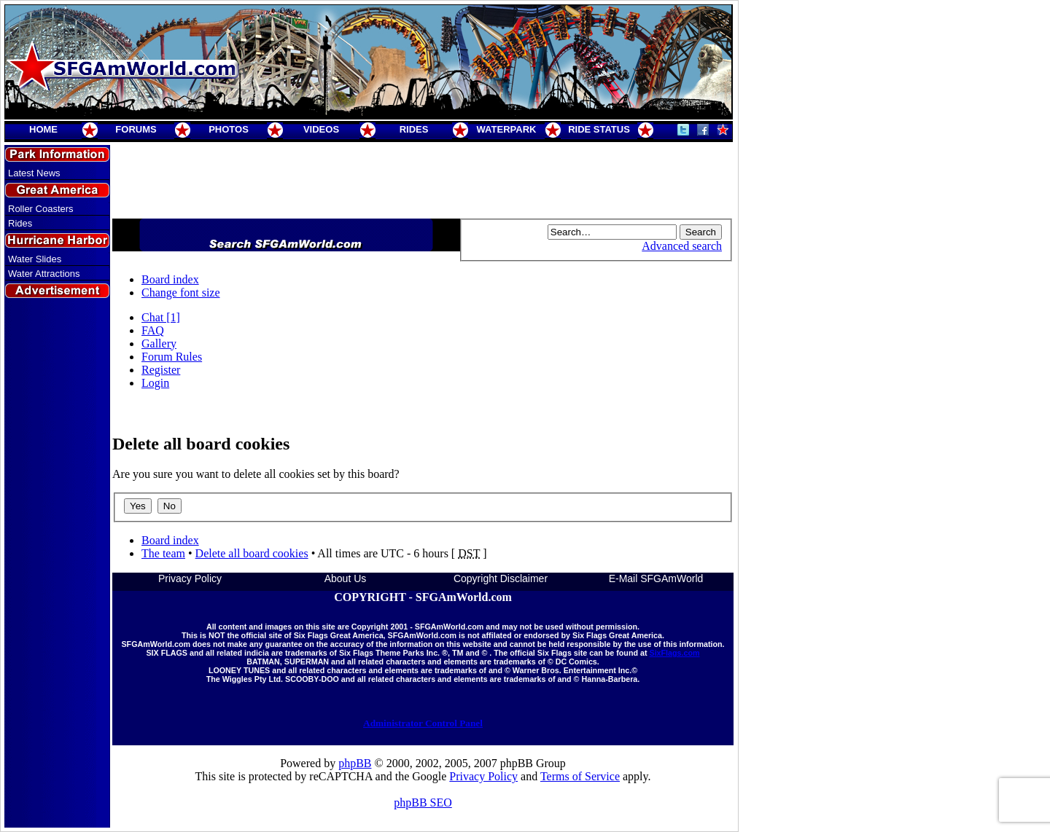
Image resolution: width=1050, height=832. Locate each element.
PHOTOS (229, 129)
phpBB (354, 763)
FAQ (152, 330)
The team (163, 553)
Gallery (158, 343)
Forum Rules (171, 356)
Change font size (180, 292)
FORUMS (135, 129)
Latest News (34, 173)
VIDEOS (321, 129)
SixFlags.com (674, 652)
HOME (43, 129)
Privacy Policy (190, 578)
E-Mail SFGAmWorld (656, 578)
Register (160, 370)
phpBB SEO (423, 802)
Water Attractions (44, 273)
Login (155, 383)
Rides (20, 223)
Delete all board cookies (251, 553)
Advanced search (682, 246)
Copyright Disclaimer (501, 578)
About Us (345, 578)
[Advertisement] (57, 563)
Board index (170, 279)
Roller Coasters (41, 208)
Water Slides (34, 259)
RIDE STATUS (599, 129)
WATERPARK (507, 129)
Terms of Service (580, 776)
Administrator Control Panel (423, 723)
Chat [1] (160, 317)
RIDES (414, 129)
